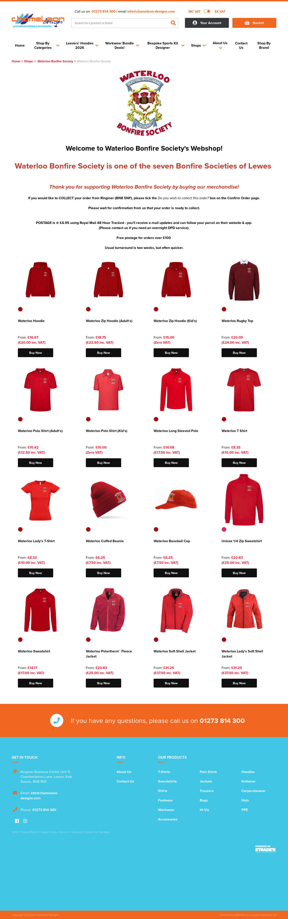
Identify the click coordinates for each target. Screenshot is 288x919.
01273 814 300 (104, 11)
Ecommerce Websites (233, 915)
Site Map (104, 832)
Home (16, 61)
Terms (15, 832)
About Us (124, 771)
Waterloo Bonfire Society (55, 61)
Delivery (77, 832)
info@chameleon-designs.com (151, 11)
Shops (28, 61)
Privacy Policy (29, 832)
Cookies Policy (48, 832)
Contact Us (125, 781)
